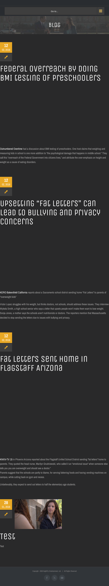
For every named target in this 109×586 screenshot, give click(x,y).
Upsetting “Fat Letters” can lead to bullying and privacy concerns (50, 212)
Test (7, 536)
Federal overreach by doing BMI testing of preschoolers (50, 73)
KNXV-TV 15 (6, 459)
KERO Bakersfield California (13, 292)
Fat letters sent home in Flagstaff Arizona (44, 363)
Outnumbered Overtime (11, 149)
